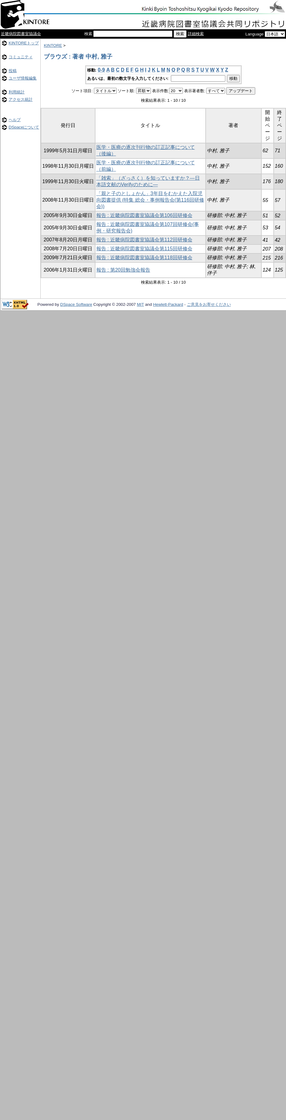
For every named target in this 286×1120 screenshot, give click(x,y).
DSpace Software (76, 304)
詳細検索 (196, 33)
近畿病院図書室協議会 (21, 33)
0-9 (101, 69)
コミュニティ (21, 57)
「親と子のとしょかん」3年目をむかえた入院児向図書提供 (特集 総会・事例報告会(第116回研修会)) (150, 200)
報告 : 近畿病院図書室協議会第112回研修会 (144, 239)
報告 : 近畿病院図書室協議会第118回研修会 (144, 257)
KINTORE (53, 45)
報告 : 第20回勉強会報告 (123, 270)
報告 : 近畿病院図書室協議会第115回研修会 (144, 248)
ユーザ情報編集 (23, 78)
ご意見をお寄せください (209, 304)
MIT (140, 304)
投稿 (13, 70)
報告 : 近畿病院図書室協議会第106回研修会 (144, 215)
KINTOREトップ (24, 43)
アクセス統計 (21, 99)
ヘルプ (15, 119)
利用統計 (17, 92)
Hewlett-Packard (168, 304)
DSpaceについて (24, 127)
